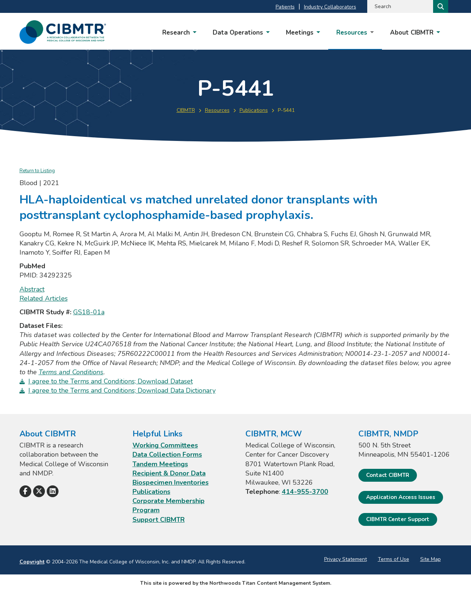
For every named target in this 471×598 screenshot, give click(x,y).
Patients (285, 6)
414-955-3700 (305, 491)
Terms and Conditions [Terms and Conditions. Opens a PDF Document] (71, 372)
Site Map (430, 559)
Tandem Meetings (160, 464)
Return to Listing (37, 170)
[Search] (440, 6)
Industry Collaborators (330, 6)
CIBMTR (186, 110)
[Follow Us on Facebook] (25, 491)
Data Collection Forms (167, 454)
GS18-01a (89, 312)
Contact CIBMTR (387, 475)
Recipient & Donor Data (169, 473)
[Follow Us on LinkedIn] (53, 491)
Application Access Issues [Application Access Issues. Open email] (400, 497)
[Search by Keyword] (399, 6)
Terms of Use (393, 559)
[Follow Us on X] (39, 491)
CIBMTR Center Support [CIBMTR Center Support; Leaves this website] (397, 519)
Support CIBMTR (158, 519)
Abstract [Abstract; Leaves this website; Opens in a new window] (32, 289)
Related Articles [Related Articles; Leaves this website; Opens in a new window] (44, 298)
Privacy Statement (345, 559)
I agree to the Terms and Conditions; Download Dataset (110, 381)
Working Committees (165, 445)
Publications (254, 110)
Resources (217, 110)
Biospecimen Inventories (170, 482)
